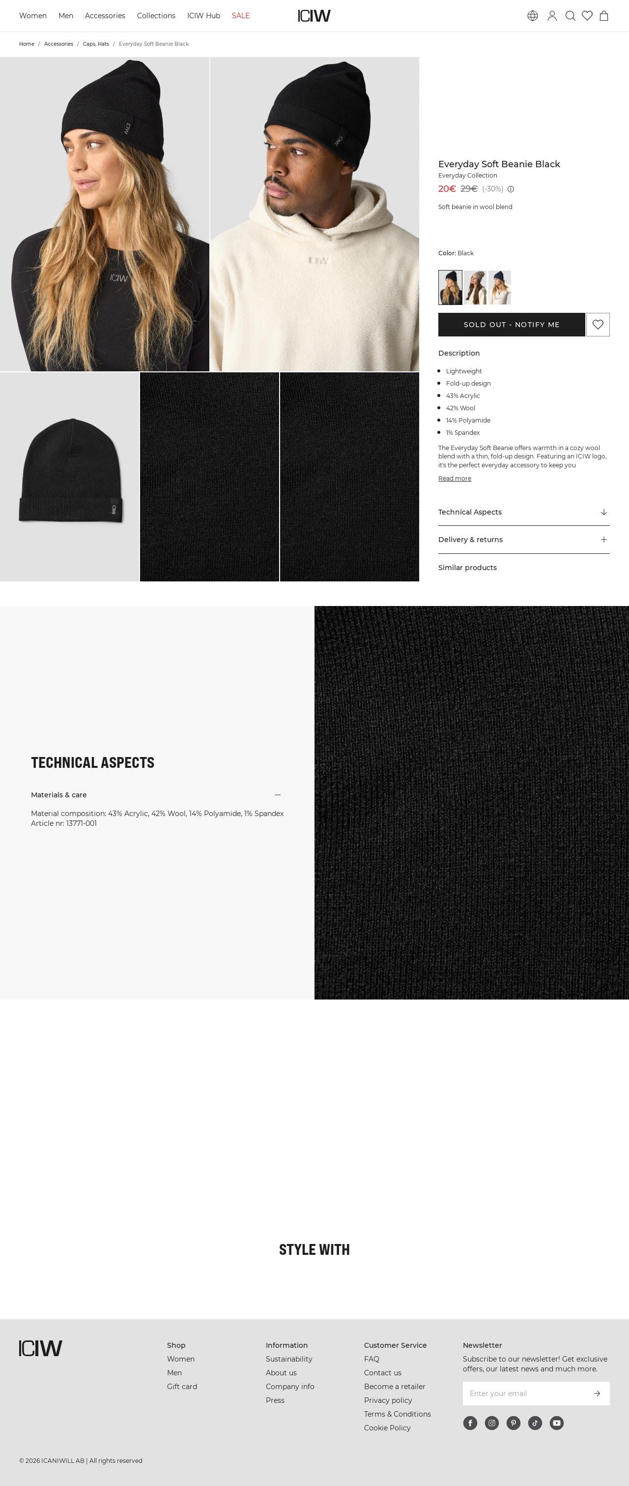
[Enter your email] (523, 1393)
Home (26, 44)
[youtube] (557, 1423)
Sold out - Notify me (512, 324)
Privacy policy (388, 1400)
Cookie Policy (387, 1428)
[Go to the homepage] (314, 16)
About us (281, 1372)
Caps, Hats (96, 44)
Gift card (182, 1386)
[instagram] (492, 1423)
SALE (241, 15)
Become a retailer (395, 1386)
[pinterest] (513, 1423)
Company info (290, 1386)
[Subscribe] (597, 1393)
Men (65, 15)
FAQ (371, 1359)
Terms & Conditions (397, 1414)
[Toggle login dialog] (552, 16)
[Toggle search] (570, 15)
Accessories (105, 15)
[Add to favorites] (598, 324)
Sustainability (289, 1359)
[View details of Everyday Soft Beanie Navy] (500, 287)
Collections (156, 15)
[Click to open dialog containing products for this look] (52, 1052)
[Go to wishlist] (587, 15)
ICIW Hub (203, 15)
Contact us (382, 1372)
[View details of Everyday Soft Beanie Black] (450, 287)
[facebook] (470, 1423)
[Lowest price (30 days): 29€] (511, 189)
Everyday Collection (467, 175)
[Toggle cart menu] (604, 15)
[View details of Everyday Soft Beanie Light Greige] (475, 287)
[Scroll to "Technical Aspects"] (523, 512)
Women (33, 15)
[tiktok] (535, 1423)
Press (275, 1400)
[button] (104, 214)
